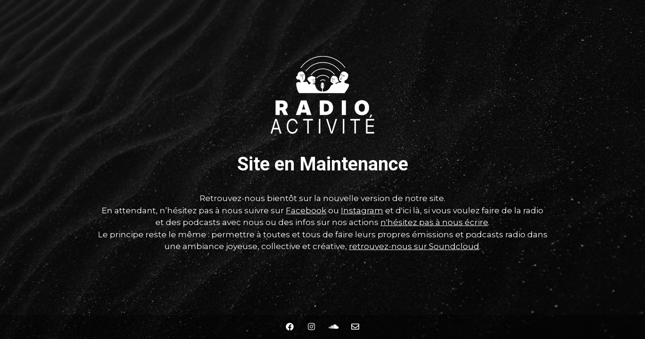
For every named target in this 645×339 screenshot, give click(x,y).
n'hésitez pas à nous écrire (434, 222)
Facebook (306, 210)
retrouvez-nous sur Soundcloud (414, 246)
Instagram (362, 210)
